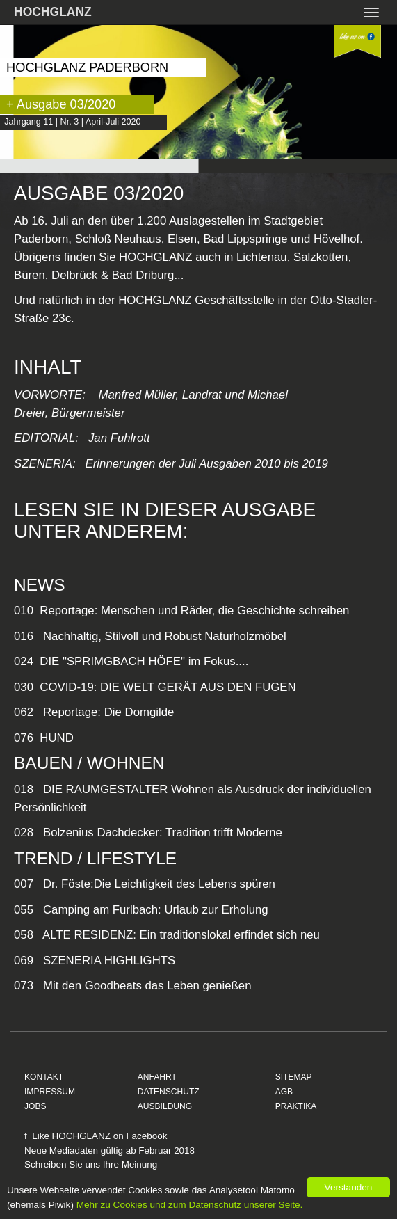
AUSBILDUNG (165, 1106)
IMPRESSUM (49, 1092)
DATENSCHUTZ (169, 1092)
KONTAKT (43, 1077)
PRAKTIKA (296, 1106)
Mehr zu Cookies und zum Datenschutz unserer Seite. (189, 1205)
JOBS (35, 1106)
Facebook (146, 1136)
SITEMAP (293, 1077)
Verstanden (349, 1187)
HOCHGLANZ (53, 12)
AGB (284, 1092)
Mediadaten (73, 1150)
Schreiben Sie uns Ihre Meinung (90, 1164)
